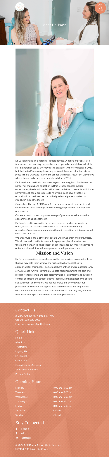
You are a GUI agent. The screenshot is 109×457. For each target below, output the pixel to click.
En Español (21, 355)
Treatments (21, 346)
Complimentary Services (28, 364)
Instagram (23, 437)
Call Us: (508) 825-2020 (27, 319)
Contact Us (21, 360)
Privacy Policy (22, 374)
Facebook (23, 428)
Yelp (20, 433)
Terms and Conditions (26, 369)
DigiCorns (42, 448)
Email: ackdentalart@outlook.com (32, 323)
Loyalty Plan (21, 351)
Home (18, 337)
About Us (20, 342)
